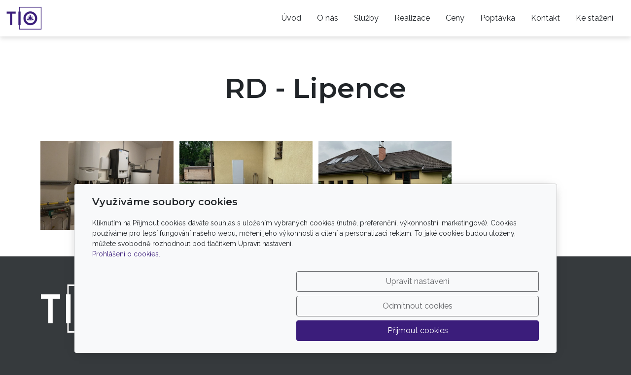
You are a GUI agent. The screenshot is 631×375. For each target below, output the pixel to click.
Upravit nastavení (294, 330)
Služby (366, 18)
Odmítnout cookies (393, 330)
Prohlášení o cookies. (126, 303)
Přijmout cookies (491, 330)
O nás (327, 18)
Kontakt (545, 18)
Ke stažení (594, 18)
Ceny (455, 18)
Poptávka (497, 18)
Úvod (291, 18)
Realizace (412, 18)
